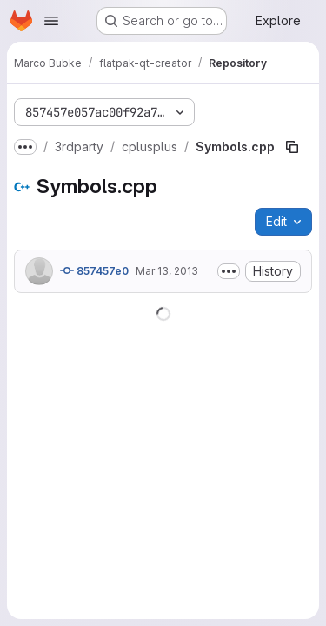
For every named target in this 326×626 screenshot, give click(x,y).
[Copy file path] (292, 147)
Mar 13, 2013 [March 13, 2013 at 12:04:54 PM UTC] (167, 270)
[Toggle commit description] (228, 271)
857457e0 (94, 270)
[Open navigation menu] (51, 21)
